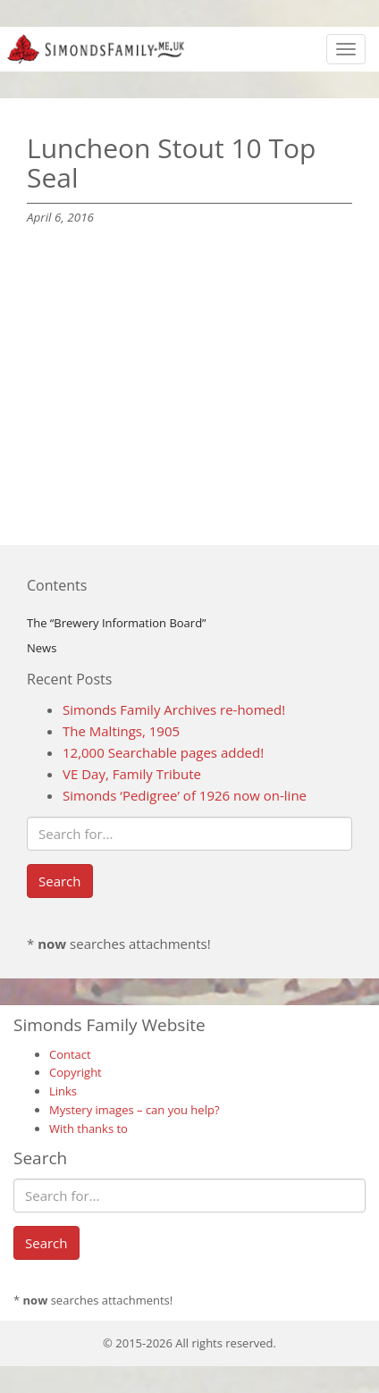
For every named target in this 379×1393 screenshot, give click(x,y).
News (41, 648)
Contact (70, 1054)
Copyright (75, 1072)
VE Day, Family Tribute (132, 774)
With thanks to (88, 1128)
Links (63, 1091)
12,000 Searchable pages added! (163, 752)
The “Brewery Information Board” (116, 623)
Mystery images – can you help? (134, 1110)
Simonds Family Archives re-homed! (174, 709)
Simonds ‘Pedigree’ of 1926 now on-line (185, 795)
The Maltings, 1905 (121, 731)
